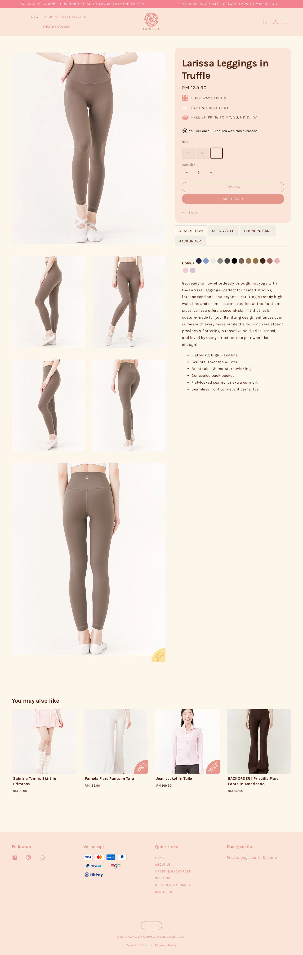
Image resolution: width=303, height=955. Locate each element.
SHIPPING (162, 878)
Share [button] (190, 212)
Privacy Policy (166, 945)
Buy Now (233, 187)
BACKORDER (190, 241)
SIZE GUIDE (164, 892)
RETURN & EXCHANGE (173, 885)
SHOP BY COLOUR (56, 27)
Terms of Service (139, 945)
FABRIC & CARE (258, 230)
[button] (265, 22)
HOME (160, 858)
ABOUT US (163, 865)
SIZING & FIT (223, 230)
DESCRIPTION (191, 230)
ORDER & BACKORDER (173, 871)
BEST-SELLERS (74, 17)
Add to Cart (233, 199)
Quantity (188, 164)
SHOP (49, 17)
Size (185, 142)
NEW (35, 17)
